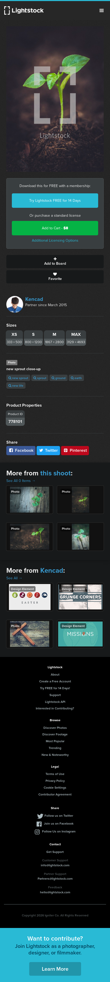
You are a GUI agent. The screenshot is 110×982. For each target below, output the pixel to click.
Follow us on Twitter (58, 815)
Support (55, 695)
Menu (101, 10)
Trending (55, 748)
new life (15, 385)
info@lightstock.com (55, 865)
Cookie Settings (55, 787)
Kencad (34, 299)
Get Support (55, 852)
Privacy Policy (55, 780)
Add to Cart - (55, 228)
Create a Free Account (55, 681)
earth (76, 378)
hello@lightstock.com (55, 892)
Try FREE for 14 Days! (55, 688)
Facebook (20, 450)
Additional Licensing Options (55, 240)
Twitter (48, 450)
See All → (14, 578)
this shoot (55, 473)
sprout (39, 378)
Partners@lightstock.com (55, 878)
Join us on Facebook (58, 823)
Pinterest (75, 450)
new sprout (18, 378)
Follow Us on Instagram (59, 831)
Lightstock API (55, 701)
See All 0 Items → (21, 481)
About (55, 674)
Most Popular (55, 741)
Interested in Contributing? (55, 708)
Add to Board (55, 261)
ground (59, 378)
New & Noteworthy (55, 754)
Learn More (55, 969)
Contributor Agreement (55, 794)
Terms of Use (55, 774)
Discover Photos (55, 727)
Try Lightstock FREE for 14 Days (55, 200)
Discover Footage (55, 734)
